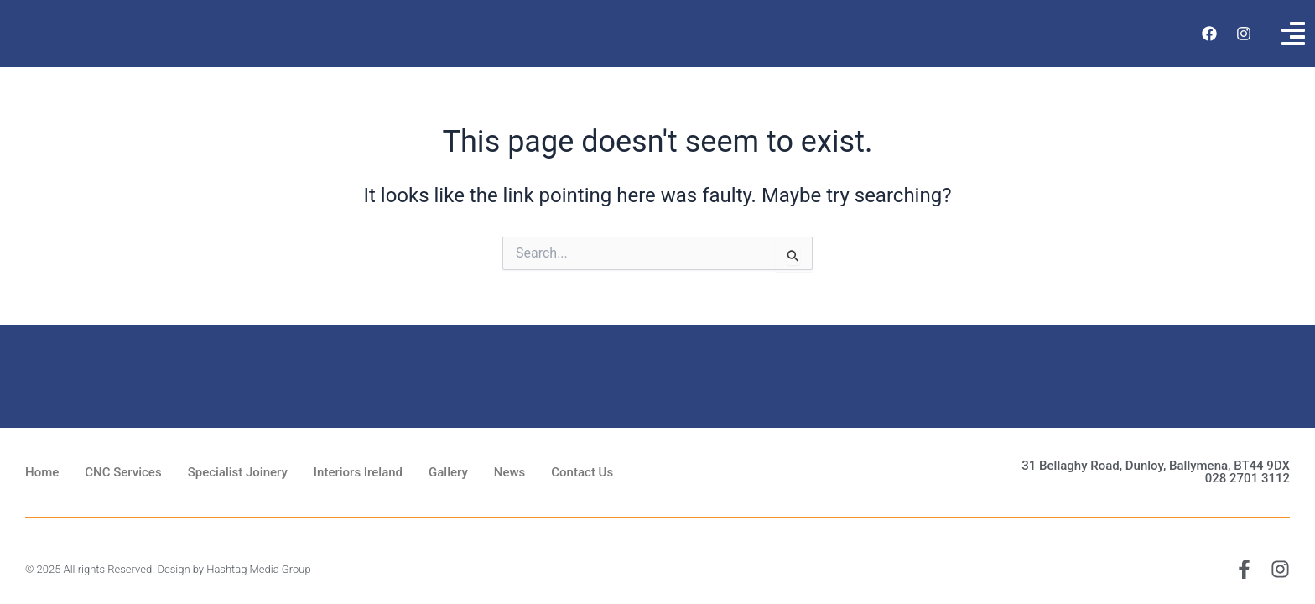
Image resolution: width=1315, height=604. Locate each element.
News (510, 472)
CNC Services (123, 472)
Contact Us (582, 472)
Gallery (448, 472)
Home (42, 472)
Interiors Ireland (358, 472)
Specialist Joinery (238, 472)
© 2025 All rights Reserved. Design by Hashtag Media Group (168, 569)
